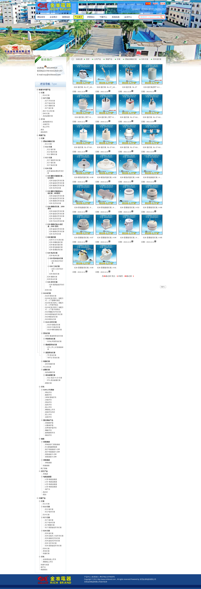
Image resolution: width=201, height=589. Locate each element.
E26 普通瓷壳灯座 (56, 250)
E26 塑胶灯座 (52, 277)
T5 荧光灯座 (51, 355)
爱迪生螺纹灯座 (131, 59)
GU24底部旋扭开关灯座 (53, 314)
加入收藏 (130, 4)
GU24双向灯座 (50, 319)
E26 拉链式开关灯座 (57, 181)
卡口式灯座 (47, 367)
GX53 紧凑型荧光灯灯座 (54, 336)
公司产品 (97, 59)
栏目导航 (45, 84)
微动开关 (48, 435)
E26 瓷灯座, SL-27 (129, 87)
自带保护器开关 (51, 428)
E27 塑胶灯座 (50, 106)
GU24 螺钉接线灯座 (54, 330)
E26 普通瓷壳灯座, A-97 (83, 238)
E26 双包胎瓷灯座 (56, 247)
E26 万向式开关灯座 (57, 221)
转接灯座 (46, 553)
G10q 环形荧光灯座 (54, 341)
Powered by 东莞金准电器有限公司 (143, 579)
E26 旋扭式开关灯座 (57, 183)
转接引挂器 (45, 565)
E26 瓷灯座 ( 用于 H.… (84, 117)
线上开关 (46, 127)
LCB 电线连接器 (51, 479)
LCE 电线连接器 (51, 487)
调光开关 (48, 392)
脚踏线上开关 (50, 410)
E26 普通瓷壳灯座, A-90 (83, 268)
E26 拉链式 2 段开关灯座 (54, 536)
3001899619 (50, 68)
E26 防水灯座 (52, 279)
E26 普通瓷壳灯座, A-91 (106, 268)
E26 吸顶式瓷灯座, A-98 (83, 177)
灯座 (118, 59)
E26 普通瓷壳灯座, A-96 (152, 207)
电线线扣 (44, 570)
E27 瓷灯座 (49, 108)
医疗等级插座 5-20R (52, 452)
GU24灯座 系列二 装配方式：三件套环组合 (54, 304)
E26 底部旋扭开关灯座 (53, 546)
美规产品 (109, 59)
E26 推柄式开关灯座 (57, 185)
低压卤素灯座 (50, 372)
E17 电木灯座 (52, 165)
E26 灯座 (145, 59)
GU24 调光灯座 (50, 296)
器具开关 (48, 405)
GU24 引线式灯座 (53, 327)
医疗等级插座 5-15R (52, 449)
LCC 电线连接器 (51, 482)
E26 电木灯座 (54, 255)
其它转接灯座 (50, 364)
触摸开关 (48, 395)
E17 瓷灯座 (51, 163)
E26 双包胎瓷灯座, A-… (84, 207)
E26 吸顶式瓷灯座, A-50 (106, 177)
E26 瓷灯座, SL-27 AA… (129, 117)
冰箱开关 (46, 124)
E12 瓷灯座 (51, 149)
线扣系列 (44, 132)
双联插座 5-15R (51, 454)
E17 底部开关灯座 (54, 160)
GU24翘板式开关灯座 (53, 312)
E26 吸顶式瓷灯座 (56, 245)
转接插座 (46, 465)
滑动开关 (48, 402)
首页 (87, 59)
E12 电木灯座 (52, 152)
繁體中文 (139, 4)
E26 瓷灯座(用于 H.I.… (153, 87)
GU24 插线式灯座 (53, 325)
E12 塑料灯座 (52, 154)
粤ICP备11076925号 (107, 577)
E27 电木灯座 (50, 103)
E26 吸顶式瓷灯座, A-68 (129, 177)
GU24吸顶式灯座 (51, 317)
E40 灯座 (46, 113)
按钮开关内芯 (50, 412)
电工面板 (44, 468)
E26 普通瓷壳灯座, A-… (129, 238)
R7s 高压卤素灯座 (54, 380)
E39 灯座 (48, 290)
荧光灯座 (46, 551)
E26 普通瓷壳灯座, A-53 (129, 207)
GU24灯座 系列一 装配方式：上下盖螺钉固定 (54, 299)
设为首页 (121, 4)
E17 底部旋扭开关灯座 (53, 527)
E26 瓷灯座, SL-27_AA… (84, 87)
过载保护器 (49, 425)
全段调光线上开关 (49, 559)
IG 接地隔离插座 (51, 447)
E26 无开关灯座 (55, 188)
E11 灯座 (48, 144)
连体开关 (48, 417)
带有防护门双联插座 (52, 444)
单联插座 (48, 463)
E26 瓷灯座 (49, 533)
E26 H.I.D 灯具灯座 (57, 240)
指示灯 (45, 492)
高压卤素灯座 (48, 116)
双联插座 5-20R (51, 457)
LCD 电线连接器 (51, 484)
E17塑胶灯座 (50, 525)
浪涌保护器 (49, 423)
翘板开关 (48, 430)
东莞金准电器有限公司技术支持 (95, 582)
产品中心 (87, 577)
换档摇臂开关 (48, 122)
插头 (42, 130)
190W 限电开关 (50, 397)
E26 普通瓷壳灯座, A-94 (106, 238)
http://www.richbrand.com (106, 579)
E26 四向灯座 (54, 274)
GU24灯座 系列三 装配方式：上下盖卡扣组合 (54, 308)
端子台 (47, 489)
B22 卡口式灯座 (49, 111)
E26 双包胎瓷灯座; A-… (152, 177)
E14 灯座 (46, 95)
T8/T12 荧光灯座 (53, 358)
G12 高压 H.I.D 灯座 (54, 378)
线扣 (44, 494)
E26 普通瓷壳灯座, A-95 (152, 238)
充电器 (45, 474)
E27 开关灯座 (50, 101)
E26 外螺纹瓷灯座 (56, 242)
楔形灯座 (48, 383)
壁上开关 (48, 414)
